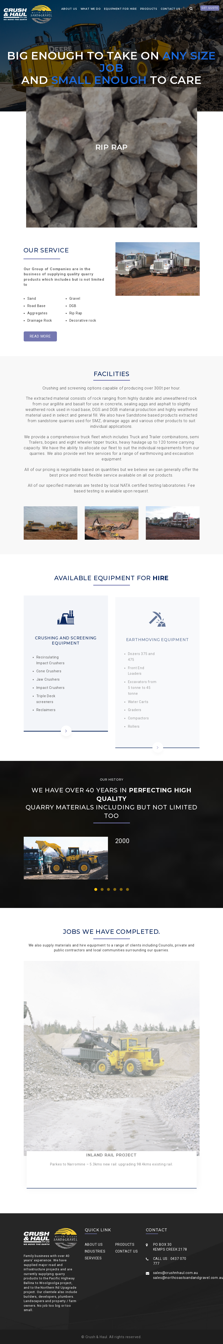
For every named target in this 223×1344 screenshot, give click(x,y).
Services (93, 1258)
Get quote (210, 8)
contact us (170, 8)
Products (148, 8)
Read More (40, 336)
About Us (94, 1244)
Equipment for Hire (120, 8)
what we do (91, 8)
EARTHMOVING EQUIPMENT (157, 642)
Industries (95, 1251)
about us (69, 8)
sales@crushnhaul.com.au (175, 1273)
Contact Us (126, 1251)
